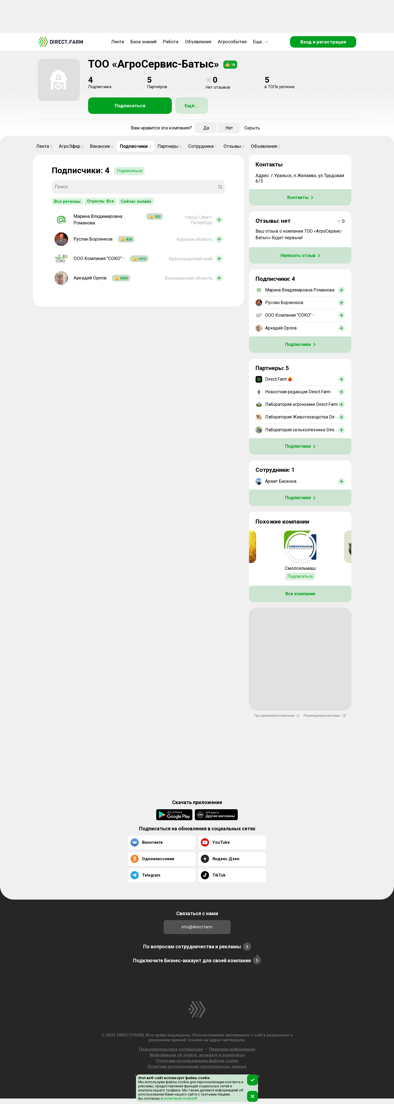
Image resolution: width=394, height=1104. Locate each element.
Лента (117, 41)
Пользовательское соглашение (171, 1049)
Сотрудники (202, 146)
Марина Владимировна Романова (98, 219)
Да (206, 128)
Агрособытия (232, 41)
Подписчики (135, 146)
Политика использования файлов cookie (197, 1060)
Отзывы (234, 146)
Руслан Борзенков (93, 239)
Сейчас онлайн (136, 201)
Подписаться (130, 105)
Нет (229, 128)
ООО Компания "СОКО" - (99, 258)
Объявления (198, 41)
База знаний (144, 41)
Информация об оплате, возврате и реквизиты (197, 1055)
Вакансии (101, 146)
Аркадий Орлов (90, 278)
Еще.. (260, 41)
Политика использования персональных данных (197, 1066)
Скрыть (252, 128)
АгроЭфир (71, 146)
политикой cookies (179, 1098)
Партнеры (170, 146)
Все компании (300, 593)
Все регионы (67, 201)
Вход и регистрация (323, 42)
